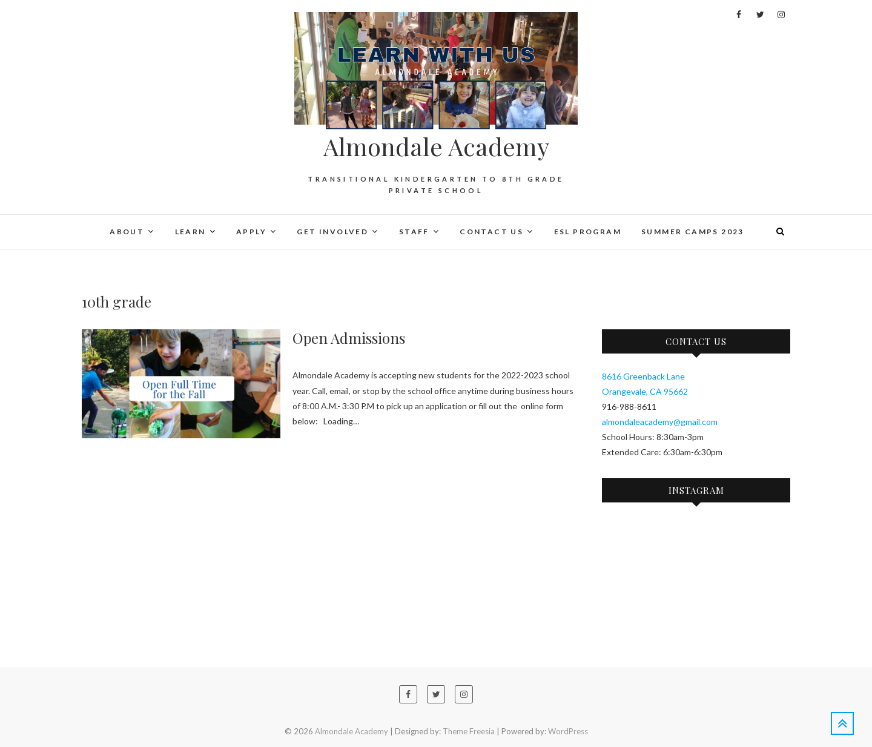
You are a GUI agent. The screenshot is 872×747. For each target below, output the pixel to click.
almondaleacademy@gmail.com (660, 421)
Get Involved (332, 231)
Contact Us (491, 231)
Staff (414, 231)
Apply (251, 231)
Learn (190, 231)
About (127, 231)
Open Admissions (348, 337)
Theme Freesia (469, 731)
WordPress (568, 731)
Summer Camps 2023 (692, 231)
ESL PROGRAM (587, 231)
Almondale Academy (436, 146)
